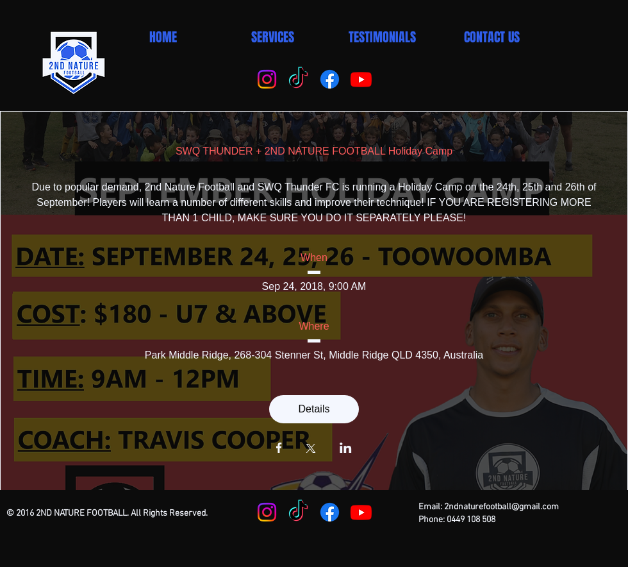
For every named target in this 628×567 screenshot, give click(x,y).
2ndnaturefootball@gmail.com (501, 507)
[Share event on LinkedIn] (346, 449)
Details (314, 408)
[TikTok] (298, 79)
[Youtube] (361, 79)
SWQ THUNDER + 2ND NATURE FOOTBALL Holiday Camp (314, 151)
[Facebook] (329, 79)
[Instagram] (266, 79)
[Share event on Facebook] (279, 449)
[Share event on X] (311, 449)
